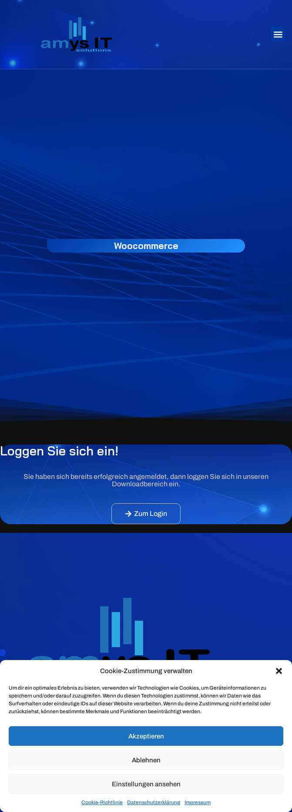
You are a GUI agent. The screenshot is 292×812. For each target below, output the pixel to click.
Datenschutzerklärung (153, 802)
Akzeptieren (146, 736)
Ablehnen (146, 760)
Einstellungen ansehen (146, 784)
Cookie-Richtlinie (102, 802)
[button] (279, 671)
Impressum (198, 802)
